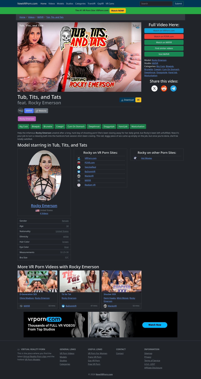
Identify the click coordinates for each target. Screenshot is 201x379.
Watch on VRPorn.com (164, 30)
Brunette (148, 69)
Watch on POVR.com (164, 36)
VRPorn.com (91, 158)
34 (67, 226)
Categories (80, 3)
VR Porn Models (32, 359)
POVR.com (90, 162)
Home (44, 3)
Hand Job (172, 72)
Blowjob (170, 66)
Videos (51, 3)
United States (62, 231)
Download (127, 99)
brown (65, 241)
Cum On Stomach (170, 69)
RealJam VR (90, 184)
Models (60, 3)
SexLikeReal (90, 167)
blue (66, 247)
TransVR (91, 3)
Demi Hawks (110, 298)
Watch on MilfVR (164, 42)
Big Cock (161, 66)
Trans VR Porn (94, 357)
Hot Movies (146, 158)
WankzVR (89, 175)
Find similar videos (164, 48)
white (66, 236)
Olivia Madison (27, 298)
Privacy (147, 357)
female (65, 220)
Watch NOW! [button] (117, 10)
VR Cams (110, 3)
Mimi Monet (122, 298)
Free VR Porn (94, 364)
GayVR (100, 3)
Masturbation (150, 75)
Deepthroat (149, 72)
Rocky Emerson (159, 60)
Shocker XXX (110, 294)
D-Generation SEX (28, 294)
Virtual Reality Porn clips (35, 356)
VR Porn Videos (67, 353)
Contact (120, 353)
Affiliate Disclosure (153, 367)
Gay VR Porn (94, 360)
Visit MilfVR (164, 54)
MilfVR (29, 110)
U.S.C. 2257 (149, 364)
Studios (69, 3)
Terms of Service (152, 360)
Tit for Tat (66, 294)
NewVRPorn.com (27, 3)
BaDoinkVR (90, 171)
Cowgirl (157, 69)
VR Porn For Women (97, 353)
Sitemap (148, 353)
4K (138, 99)
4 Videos (44, 213)
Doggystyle (161, 72)
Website (41, 110)
